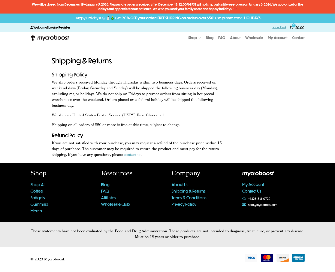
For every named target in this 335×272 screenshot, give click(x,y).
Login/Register (59, 27)
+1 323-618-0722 (259, 199)
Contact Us (251, 190)
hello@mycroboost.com (262, 205)
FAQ (221, 38)
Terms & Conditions (189, 197)
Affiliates (108, 197)
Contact (298, 38)
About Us (180, 184)
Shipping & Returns (189, 190)
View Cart (279, 27)
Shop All (37, 184)
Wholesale (254, 38)
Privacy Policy (184, 204)
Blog (210, 38)
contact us (132, 155)
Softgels (37, 197)
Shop (192, 38)
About (235, 38)
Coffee (36, 190)
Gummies (39, 204)
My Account (277, 38)
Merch (36, 210)
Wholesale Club (115, 204)
